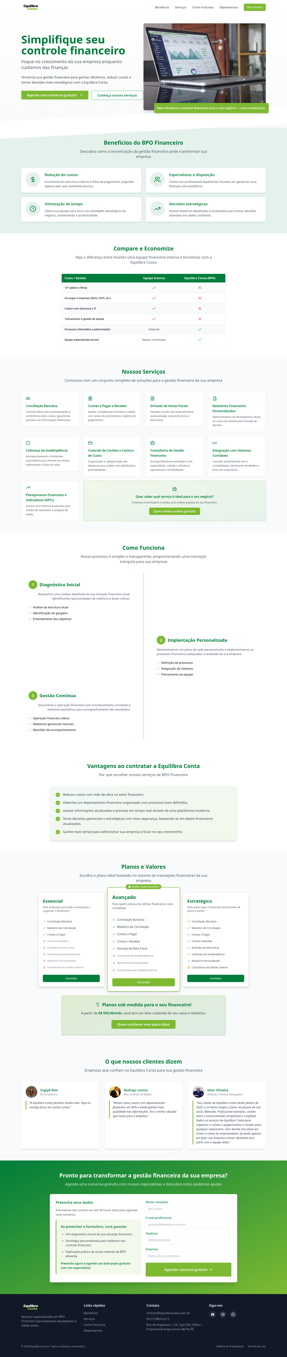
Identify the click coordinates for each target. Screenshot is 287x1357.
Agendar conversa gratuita (189, 1269)
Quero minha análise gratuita (174, 511)
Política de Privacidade (230, 1346)
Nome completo (157, 1202)
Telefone (152, 1233)
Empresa (152, 1249)
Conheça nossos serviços (117, 95)
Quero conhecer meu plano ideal (143, 1024)
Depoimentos (228, 7)
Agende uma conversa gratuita (55, 95)
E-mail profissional (158, 1218)
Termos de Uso (257, 1346)
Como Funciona (203, 7)
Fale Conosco (255, 7)
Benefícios (162, 7)
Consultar (71, 978)
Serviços (180, 7)
